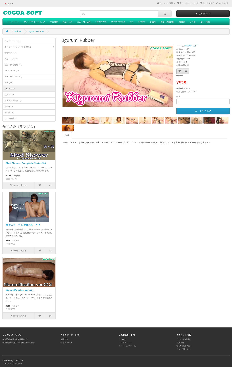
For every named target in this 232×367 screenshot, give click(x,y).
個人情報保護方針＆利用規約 (15, 339)
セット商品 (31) (11, 118)
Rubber (141, 21)
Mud (132, 21)
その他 (192, 21)
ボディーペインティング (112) (30, 47)
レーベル (122, 339)
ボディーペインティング (34, 21)
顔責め (153, 21)
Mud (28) (8, 82)
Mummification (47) (13, 76)
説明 (67, 135)
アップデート (13, 21)
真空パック (67, 21)
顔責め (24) (9, 94)
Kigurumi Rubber (36, 31)
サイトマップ (66, 342)
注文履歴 (180, 342)
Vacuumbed (100, 21)
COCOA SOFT (191, 45)
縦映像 (182, 21)
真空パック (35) (11, 58)
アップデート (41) (12, 40)
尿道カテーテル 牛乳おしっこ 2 (23, 225)
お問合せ (64, 339)
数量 (178, 96)
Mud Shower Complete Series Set (26, 163)
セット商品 (205, 21)
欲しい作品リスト (184, 345)
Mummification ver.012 (20, 290)
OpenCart (18, 360)
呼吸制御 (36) (10, 52)
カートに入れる (203, 111)
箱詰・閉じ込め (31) (13, 64)
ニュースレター (183, 349)
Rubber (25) (10, 88)
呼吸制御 (54, 21)
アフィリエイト (125, 342)
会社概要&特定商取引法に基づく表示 (18, 342)
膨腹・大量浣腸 (167, 21)
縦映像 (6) (9, 106)
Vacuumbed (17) (12, 70)
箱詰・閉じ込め (84, 21)
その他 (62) (9, 112)
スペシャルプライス (127, 345)
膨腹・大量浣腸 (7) (13, 100)
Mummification (118, 21)
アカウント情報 (183, 339)
